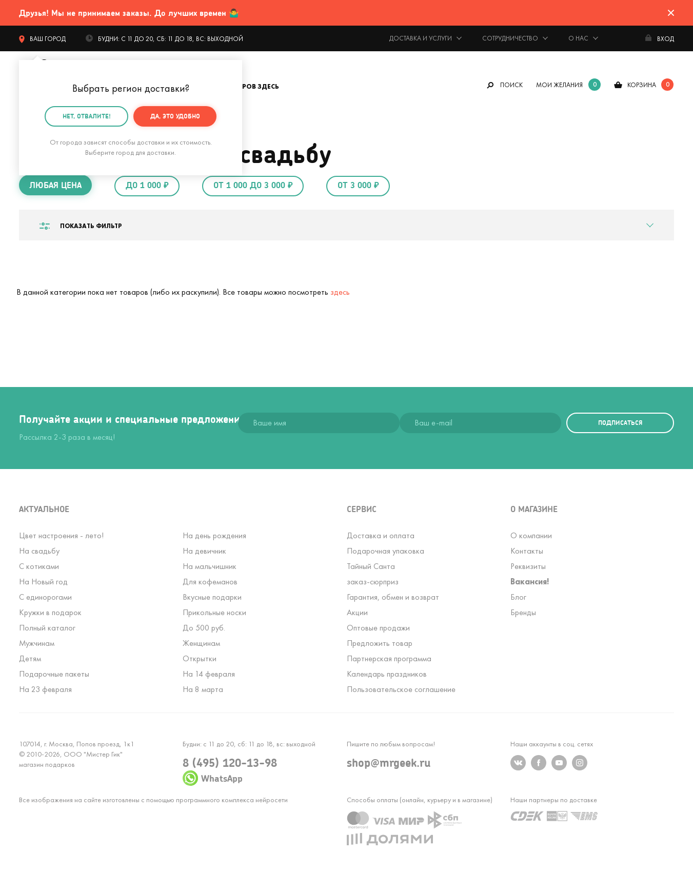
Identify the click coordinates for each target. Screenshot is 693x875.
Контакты (526, 550)
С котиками (39, 566)
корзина (641, 84)
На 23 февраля (45, 689)
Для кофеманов (210, 581)
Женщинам (201, 643)
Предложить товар (379, 643)
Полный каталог (47, 627)
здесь (340, 292)
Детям (30, 658)
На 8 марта (203, 689)
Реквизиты (528, 566)
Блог (518, 597)
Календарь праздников (387, 673)
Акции (357, 612)
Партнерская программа (389, 658)
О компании (531, 535)
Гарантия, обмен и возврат (393, 597)
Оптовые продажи (378, 627)
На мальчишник (209, 566)
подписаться (620, 422)
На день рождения (214, 535)
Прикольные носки (214, 612)
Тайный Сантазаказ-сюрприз (373, 574)
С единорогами (45, 597)
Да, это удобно (175, 116)
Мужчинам (36, 643)
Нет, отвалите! (87, 116)
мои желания (559, 84)
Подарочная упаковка (385, 550)
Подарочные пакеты (54, 673)
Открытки (199, 658)
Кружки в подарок (50, 612)
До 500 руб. (204, 627)
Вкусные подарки (212, 597)
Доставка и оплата (380, 535)
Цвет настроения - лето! (61, 535)
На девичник (204, 550)
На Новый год (43, 581)
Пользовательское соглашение (401, 689)
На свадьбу (39, 550)
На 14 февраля (209, 673)
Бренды (523, 612)
